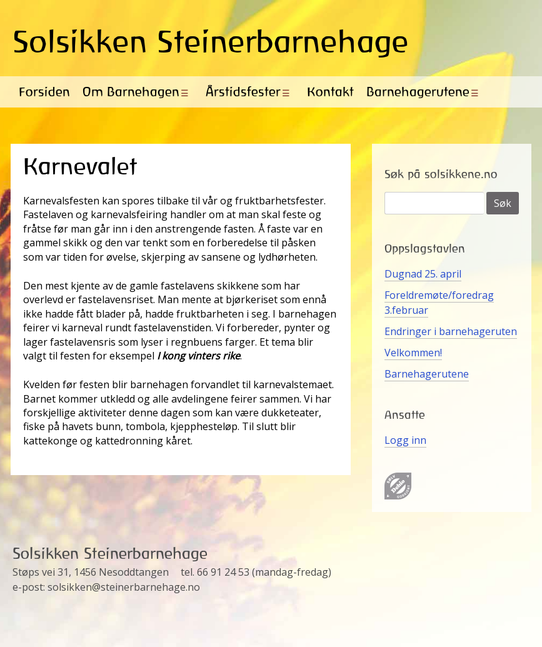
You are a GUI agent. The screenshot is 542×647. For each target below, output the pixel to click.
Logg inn (405, 440)
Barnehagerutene (417, 91)
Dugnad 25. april (422, 274)
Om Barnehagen (131, 91)
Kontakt (330, 91)
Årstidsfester (243, 91)
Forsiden (44, 91)
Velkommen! (413, 352)
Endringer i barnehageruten (450, 331)
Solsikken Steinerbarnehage (211, 41)
